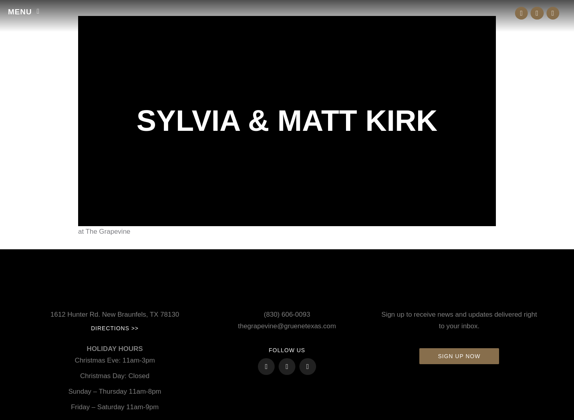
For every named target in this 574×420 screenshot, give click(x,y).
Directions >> (115, 328)
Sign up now (459, 356)
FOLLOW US (287, 350)
